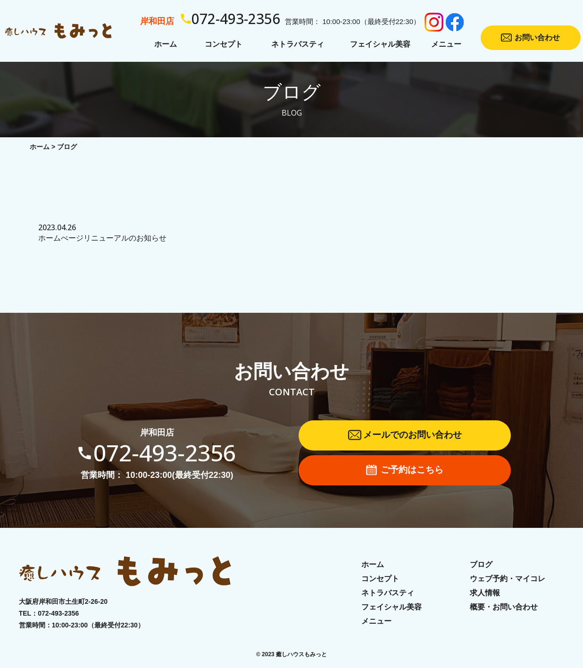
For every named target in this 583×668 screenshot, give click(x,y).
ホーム (40, 146)
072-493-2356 (58, 613)
